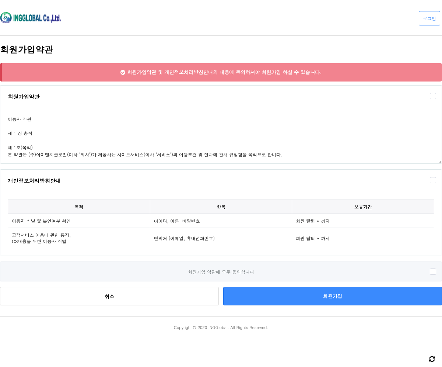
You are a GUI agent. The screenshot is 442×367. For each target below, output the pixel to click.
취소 (109, 296)
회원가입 (332, 296)
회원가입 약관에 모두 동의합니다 (221, 272)
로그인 (429, 18)
